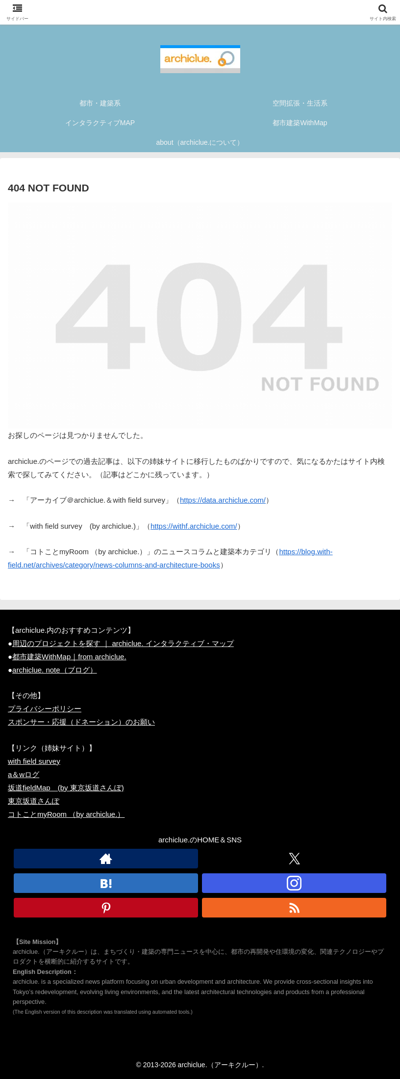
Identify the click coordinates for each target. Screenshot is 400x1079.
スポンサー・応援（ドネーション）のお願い (81, 722)
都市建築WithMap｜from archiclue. (69, 656)
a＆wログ (23, 774)
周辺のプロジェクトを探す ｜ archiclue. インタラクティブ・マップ (123, 643)
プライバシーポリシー (44, 708)
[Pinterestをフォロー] (106, 907)
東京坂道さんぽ (33, 801)
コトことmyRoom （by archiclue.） (66, 814)
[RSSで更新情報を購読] (294, 907)
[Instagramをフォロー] (294, 883)
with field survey (34, 761)
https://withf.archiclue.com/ (193, 526)
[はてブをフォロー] (106, 883)
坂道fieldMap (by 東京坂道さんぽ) (66, 787)
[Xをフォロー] (294, 858)
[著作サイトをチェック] (106, 858)
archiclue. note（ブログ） (54, 670)
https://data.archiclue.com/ (223, 500)
